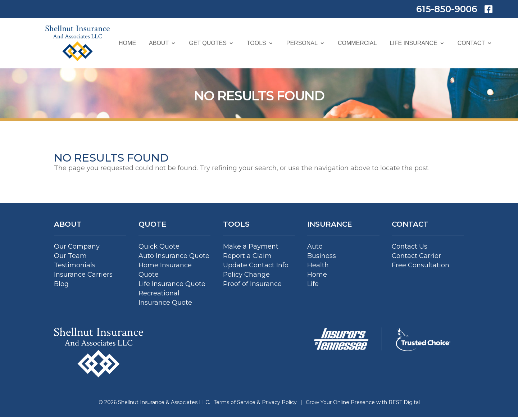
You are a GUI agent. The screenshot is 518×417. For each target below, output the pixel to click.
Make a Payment (250, 246)
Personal (302, 43)
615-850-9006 (446, 9)
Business (321, 256)
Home (127, 43)
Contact (471, 43)
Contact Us (409, 246)
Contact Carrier (416, 256)
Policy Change (246, 274)
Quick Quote (159, 246)
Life (313, 284)
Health (318, 265)
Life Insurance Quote (171, 284)
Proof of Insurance (252, 284)
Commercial (357, 43)
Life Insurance (413, 43)
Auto (315, 246)
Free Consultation (420, 265)
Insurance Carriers (83, 274)
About (159, 43)
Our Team (70, 256)
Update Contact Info (255, 265)
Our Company (77, 246)
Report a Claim (247, 256)
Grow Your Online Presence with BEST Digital (363, 402)
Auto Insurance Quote (173, 256)
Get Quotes (208, 43)
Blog (61, 284)
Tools (256, 43)
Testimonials (74, 265)
